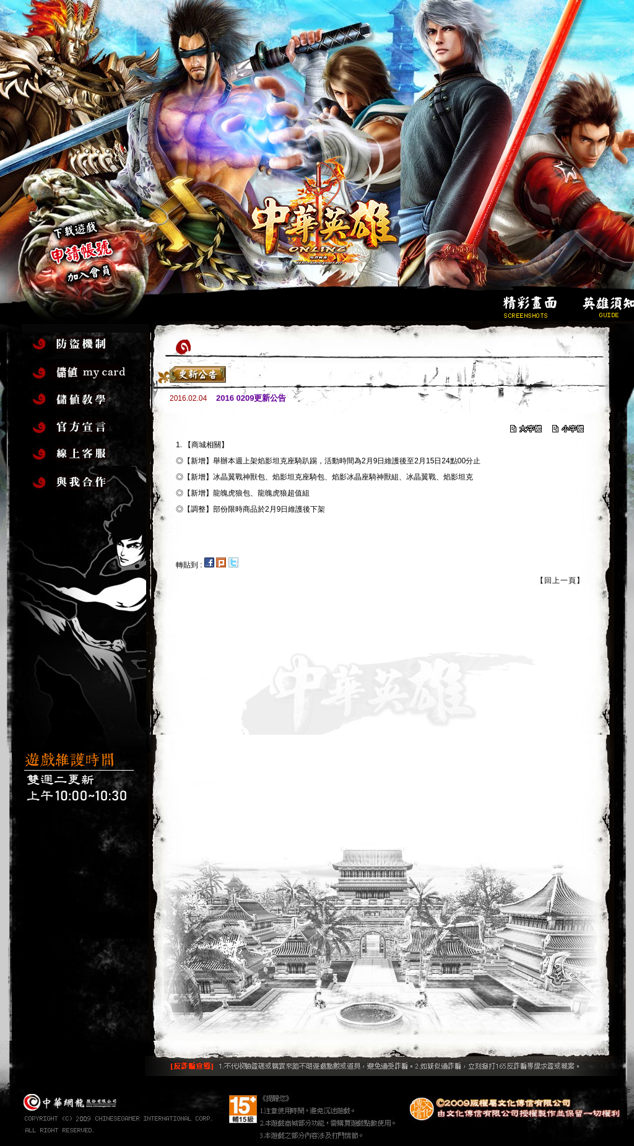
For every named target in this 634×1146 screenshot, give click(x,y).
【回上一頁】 (560, 580)
